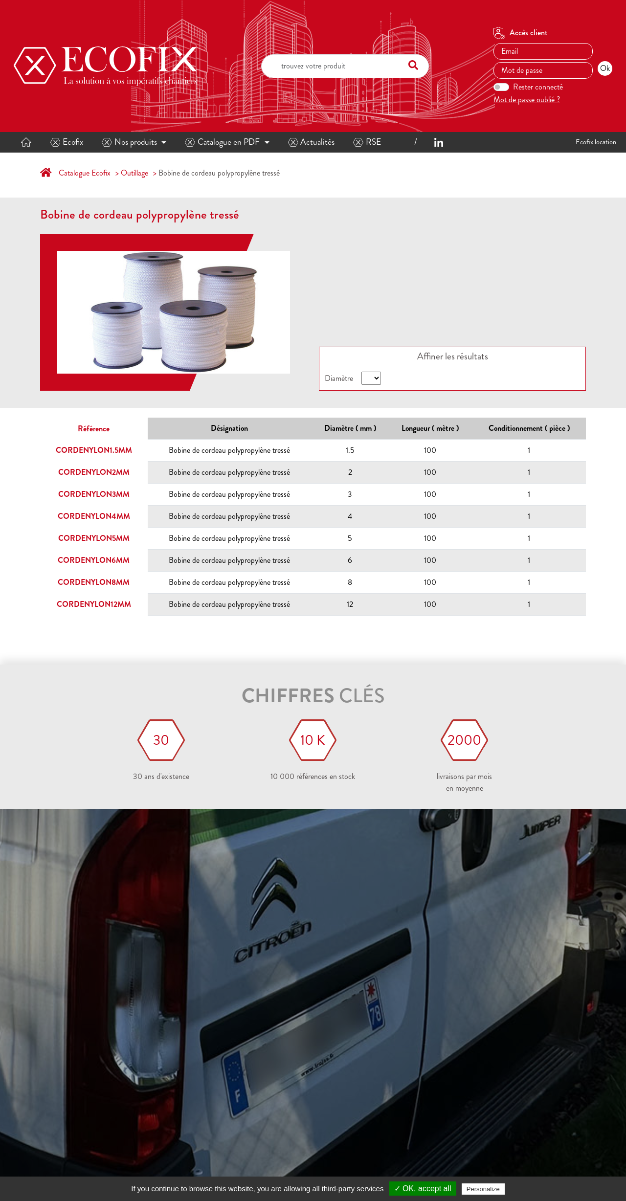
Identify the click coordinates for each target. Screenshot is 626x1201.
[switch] (501, 87)
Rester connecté (538, 86)
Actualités (311, 142)
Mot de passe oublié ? (526, 99)
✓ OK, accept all (422, 1188)
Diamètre (339, 378)
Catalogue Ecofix (85, 172)
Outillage (134, 172)
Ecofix (67, 142)
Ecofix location (596, 142)
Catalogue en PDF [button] (222, 142)
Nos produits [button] (129, 142)
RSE (367, 142)
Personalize (483, 1189)
